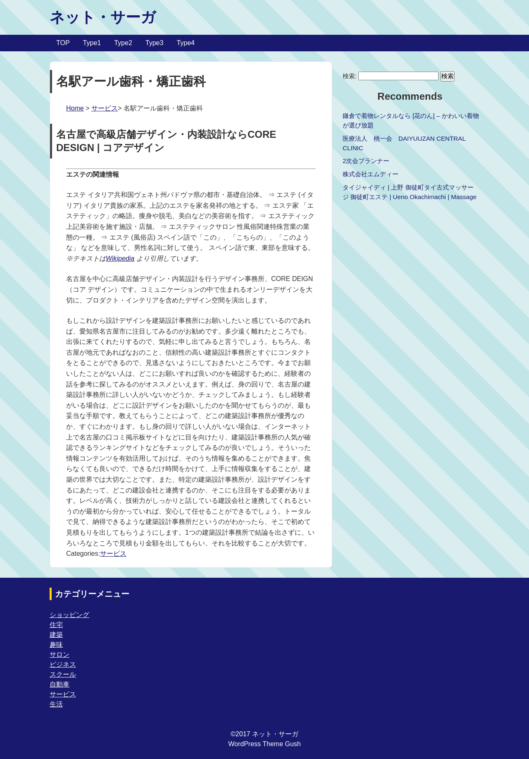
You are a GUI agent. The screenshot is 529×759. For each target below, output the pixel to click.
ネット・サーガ (103, 17)
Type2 (123, 42)
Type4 (185, 42)
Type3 (154, 42)
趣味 (56, 644)
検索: (350, 75)
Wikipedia (120, 258)
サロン (59, 654)
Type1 (92, 42)
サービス (104, 108)
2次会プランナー (366, 160)
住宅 (56, 624)
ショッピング (69, 614)
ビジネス (63, 664)
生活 (56, 704)
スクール (63, 674)
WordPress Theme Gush (264, 743)
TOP (63, 42)
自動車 (59, 684)
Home (75, 108)
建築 (56, 634)
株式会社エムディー (370, 174)
